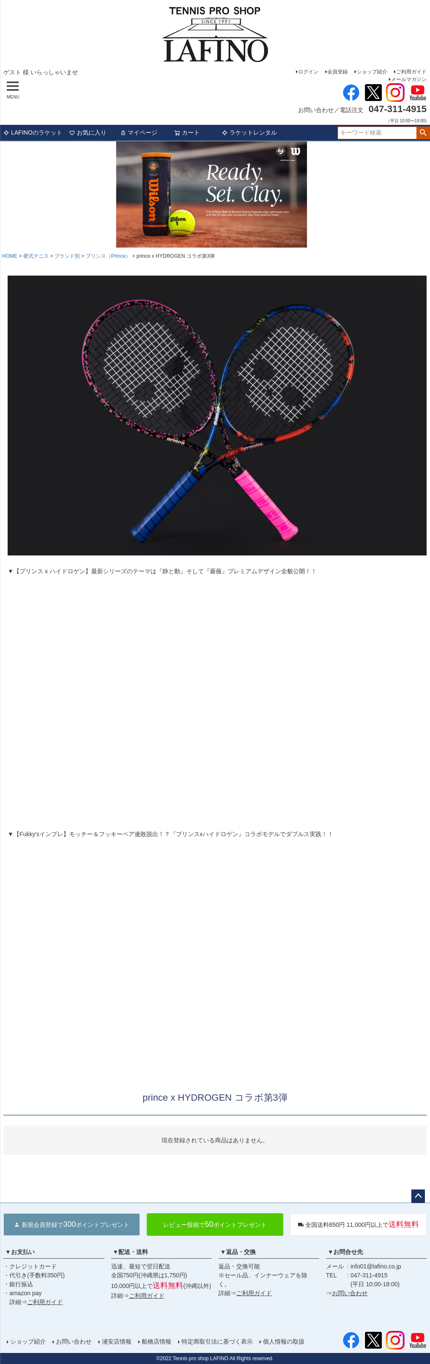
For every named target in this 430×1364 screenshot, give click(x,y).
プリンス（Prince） (108, 256)
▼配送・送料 (130, 1251)
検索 (423, 133)
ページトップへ (418, 1196)
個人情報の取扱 (283, 1341)
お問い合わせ (350, 1293)
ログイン (308, 72)
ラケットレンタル (249, 132)
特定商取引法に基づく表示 (217, 1341)
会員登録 (337, 72)
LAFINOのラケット (32, 132)
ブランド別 (67, 256)
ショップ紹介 (372, 72)
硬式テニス (36, 256)
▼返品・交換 (238, 1251)
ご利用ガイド (411, 72)
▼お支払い (20, 1251)
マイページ (138, 132)
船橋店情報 (156, 1341)
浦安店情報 (116, 1341)
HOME (9, 256)
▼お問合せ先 (345, 1251)
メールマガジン (409, 79)
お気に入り (87, 132)
